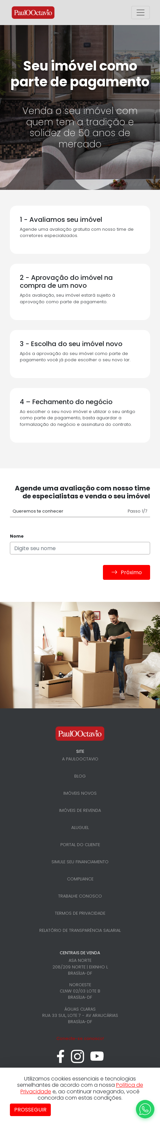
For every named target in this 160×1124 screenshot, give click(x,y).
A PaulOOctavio (80, 759)
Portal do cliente (80, 844)
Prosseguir (30, 1109)
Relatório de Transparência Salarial (80, 930)
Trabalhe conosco (80, 896)
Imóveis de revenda (80, 810)
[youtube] (97, 1060)
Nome (17, 536)
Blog (80, 776)
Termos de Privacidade (80, 913)
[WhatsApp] (145, 1109)
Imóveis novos (80, 793)
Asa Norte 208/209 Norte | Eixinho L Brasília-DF (80, 967)
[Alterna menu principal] (140, 12)
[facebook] (60, 1060)
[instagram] (77, 1060)
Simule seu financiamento (80, 862)
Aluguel (80, 827)
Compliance (80, 879)
